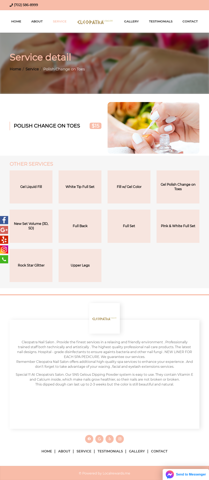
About (37, 21)
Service (60, 21)
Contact (190, 21)
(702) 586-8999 (26, 5)
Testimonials (160, 21)
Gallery (131, 21)
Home (16, 21)
